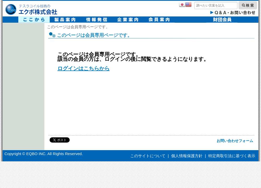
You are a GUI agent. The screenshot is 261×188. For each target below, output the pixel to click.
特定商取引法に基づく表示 (231, 156)
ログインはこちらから (83, 68)
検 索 (248, 5)
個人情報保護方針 (187, 156)
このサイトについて (147, 156)
